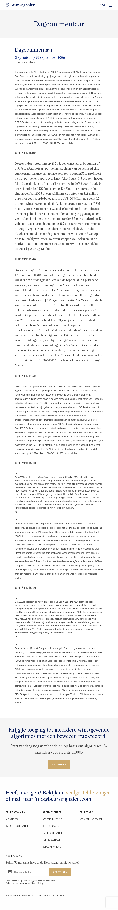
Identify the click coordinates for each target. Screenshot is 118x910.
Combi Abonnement (53, 847)
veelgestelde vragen (88, 793)
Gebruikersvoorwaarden (16, 883)
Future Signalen (52, 840)
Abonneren (59, 764)
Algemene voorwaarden (19, 895)
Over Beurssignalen (17, 826)
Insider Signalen (52, 833)
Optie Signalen (51, 826)
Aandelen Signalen (53, 819)
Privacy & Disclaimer (51, 895)
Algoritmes (12, 819)
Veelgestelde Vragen (91, 819)
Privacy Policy (36, 883)
